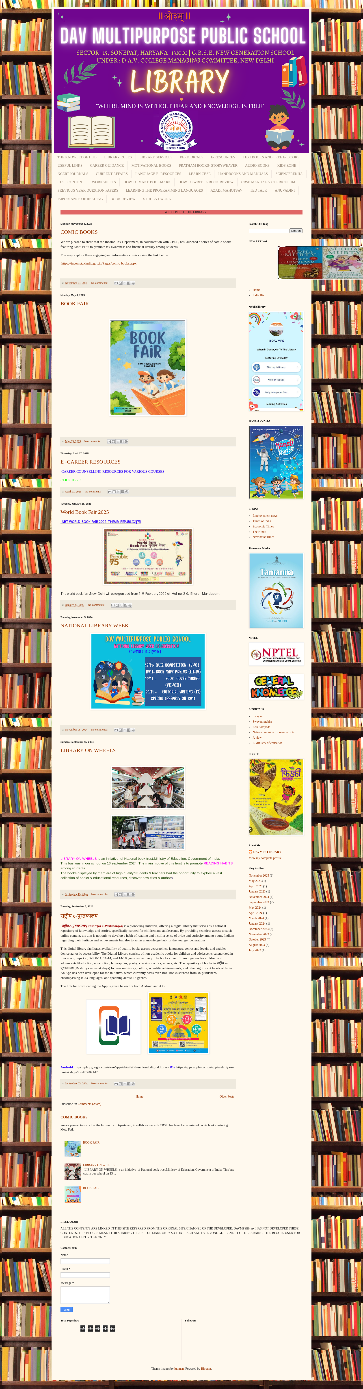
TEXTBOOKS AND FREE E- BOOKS (271, 157)
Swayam (258, 716)
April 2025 (255, 886)
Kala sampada (261, 727)
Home (139, 1096)
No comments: (99, 282)
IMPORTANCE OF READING (80, 199)
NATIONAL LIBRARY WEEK (94, 625)
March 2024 (256, 918)
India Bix (259, 295)
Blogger (206, 1368)
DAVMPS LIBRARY (267, 852)
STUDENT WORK (157, 199)
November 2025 (259, 875)
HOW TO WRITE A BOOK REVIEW (205, 182)
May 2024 (255, 907)
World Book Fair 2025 (84, 512)
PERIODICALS (191, 157)
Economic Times (263, 526)
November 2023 (259, 934)
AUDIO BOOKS (257, 165)
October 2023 (257, 939)
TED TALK (258, 190)
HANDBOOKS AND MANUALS (243, 174)
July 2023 (255, 950)
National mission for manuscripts (273, 732)
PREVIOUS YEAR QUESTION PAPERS (88, 190)
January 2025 (257, 891)
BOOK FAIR (74, 303)
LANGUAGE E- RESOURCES (158, 174)
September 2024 (259, 902)
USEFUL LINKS (70, 165)
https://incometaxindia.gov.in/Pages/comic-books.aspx (98, 263)
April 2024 (255, 913)
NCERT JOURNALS (73, 174)
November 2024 (259, 897)
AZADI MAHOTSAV (226, 190)
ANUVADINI (285, 190)
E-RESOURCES (223, 157)
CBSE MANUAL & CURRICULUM (268, 182)
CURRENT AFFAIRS (112, 174)
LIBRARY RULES (118, 157)
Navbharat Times (263, 537)
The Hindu (259, 532)
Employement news (265, 515)
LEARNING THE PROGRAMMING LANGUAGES (164, 190)
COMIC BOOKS (79, 232)
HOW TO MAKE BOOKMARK (147, 182)
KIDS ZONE (286, 165)
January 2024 (257, 923)
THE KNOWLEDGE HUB (77, 157)
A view (257, 737)
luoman (179, 1368)
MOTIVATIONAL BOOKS (151, 165)
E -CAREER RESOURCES (90, 462)
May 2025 (255, 881)
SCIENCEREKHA (289, 174)
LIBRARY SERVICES (156, 157)
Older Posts (227, 1096)
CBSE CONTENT (71, 182)
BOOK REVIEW (123, 199)
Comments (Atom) (89, 1104)
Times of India (262, 521)
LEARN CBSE (200, 174)
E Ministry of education (268, 743)
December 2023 (259, 929)
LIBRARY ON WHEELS (88, 750)
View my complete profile (265, 858)
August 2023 (257, 945)
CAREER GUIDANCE (107, 165)
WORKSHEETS (104, 182)
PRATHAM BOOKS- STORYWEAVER (208, 165)
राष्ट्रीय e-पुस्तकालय (79, 916)
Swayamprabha (262, 721)
